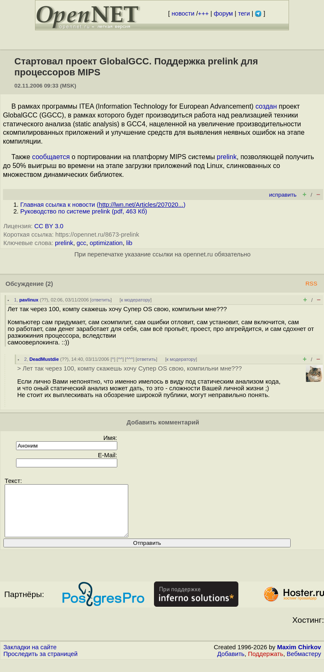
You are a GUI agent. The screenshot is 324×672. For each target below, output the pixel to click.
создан (266, 106)
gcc (81, 243)
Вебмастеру (304, 664)
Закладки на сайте (30, 657)
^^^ (129, 359)
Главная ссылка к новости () (103, 204)
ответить (101, 299)
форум (223, 13)
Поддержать (266, 664)
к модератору (136, 299)
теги (244, 13)
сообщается (51, 156)
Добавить (231, 664)
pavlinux (28, 299)
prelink (227, 156)
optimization (106, 243)
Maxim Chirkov (299, 657)
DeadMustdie (44, 359)
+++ (203, 13)
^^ (120, 359)
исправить (283, 195)
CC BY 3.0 (48, 226)
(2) (49, 283)
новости (183, 13)
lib (129, 243)
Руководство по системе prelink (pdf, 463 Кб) (83, 211)
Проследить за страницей (40, 664)
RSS (311, 283)
